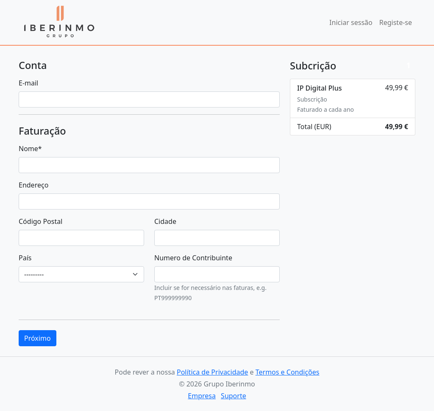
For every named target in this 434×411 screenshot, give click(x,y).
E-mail (28, 83)
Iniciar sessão (351, 22)
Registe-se (395, 22)
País (25, 257)
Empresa (202, 395)
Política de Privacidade (212, 372)
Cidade (165, 221)
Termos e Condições (288, 372)
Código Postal (40, 221)
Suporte (233, 395)
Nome (30, 148)
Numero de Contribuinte (193, 257)
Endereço (33, 185)
